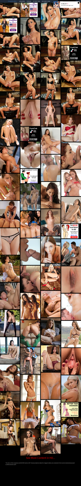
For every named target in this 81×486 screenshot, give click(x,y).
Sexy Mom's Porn (46, 1)
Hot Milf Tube (36, 1)
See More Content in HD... (40, 458)
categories (22, 1)
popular (29, 1)
